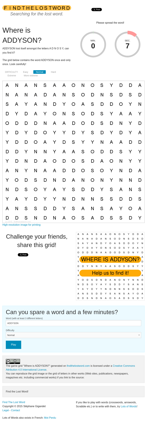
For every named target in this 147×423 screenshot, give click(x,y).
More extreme (31, 75)
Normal (39, 72)
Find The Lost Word (13, 402)
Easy (25, 72)
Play (13, 344)
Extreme (12, 75)
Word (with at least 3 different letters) (24, 318)
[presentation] (96, 13)
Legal (5, 410)
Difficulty (10, 330)
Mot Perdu (50, 417)
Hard (53, 72)
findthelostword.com (78, 365)
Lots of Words (129, 406)
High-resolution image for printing (21, 224)
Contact (15, 410)
